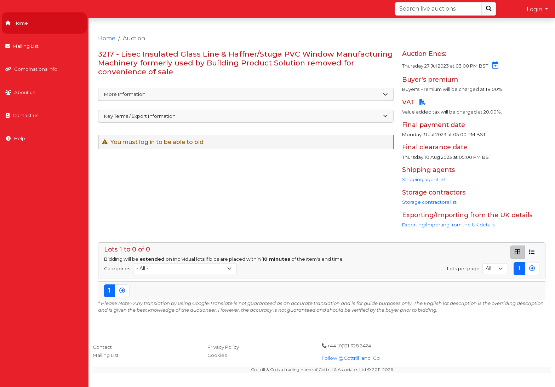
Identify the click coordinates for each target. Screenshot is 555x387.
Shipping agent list (424, 179)
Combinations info (31, 69)
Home (16, 23)
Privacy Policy (223, 347)
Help (15, 138)
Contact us (21, 115)
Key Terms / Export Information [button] (246, 116)
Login (535, 9)
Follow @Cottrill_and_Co (351, 358)
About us (20, 92)
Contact (102, 347)
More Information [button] (246, 94)
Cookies (217, 355)
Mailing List (22, 46)
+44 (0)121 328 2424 (346, 345)
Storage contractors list (429, 202)
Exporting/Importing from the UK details (448, 224)
